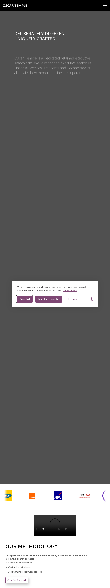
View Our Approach (16, 580)
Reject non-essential (48, 299)
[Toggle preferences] (71, 299)
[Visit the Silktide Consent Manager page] (91, 299)
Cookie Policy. (70, 290)
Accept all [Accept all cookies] (25, 299)
